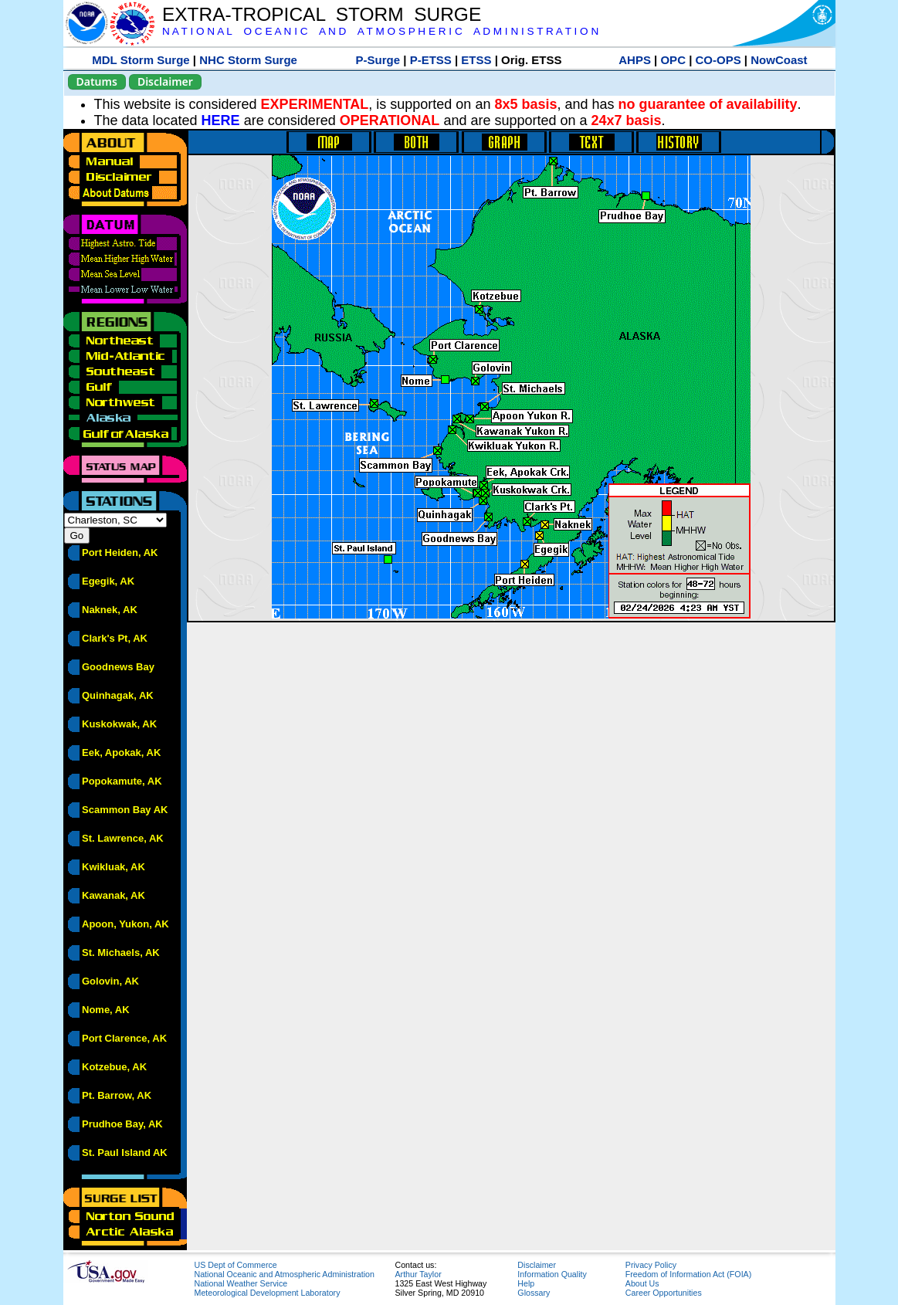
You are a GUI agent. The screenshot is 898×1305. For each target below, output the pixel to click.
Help (525, 1283)
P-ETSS (431, 59)
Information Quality (551, 1274)
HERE (221, 120)
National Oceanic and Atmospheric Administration (284, 1274)
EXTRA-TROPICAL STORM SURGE (321, 14)
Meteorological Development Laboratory (268, 1292)
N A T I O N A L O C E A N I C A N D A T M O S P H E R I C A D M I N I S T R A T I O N (380, 31)
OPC (673, 59)
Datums (96, 81)
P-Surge (378, 59)
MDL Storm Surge (140, 59)
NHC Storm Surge (248, 59)
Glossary (533, 1292)
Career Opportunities (663, 1292)
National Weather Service (241, 1283)
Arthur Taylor (418, 1274)
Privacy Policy (650, 1264)
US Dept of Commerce (236, 1264)
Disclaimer (165, 81)
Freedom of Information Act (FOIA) (688, 1274)
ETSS (476, 59)
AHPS (634, 59)
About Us (642, 1283)
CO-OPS (718, 59)
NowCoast (779, 59)
